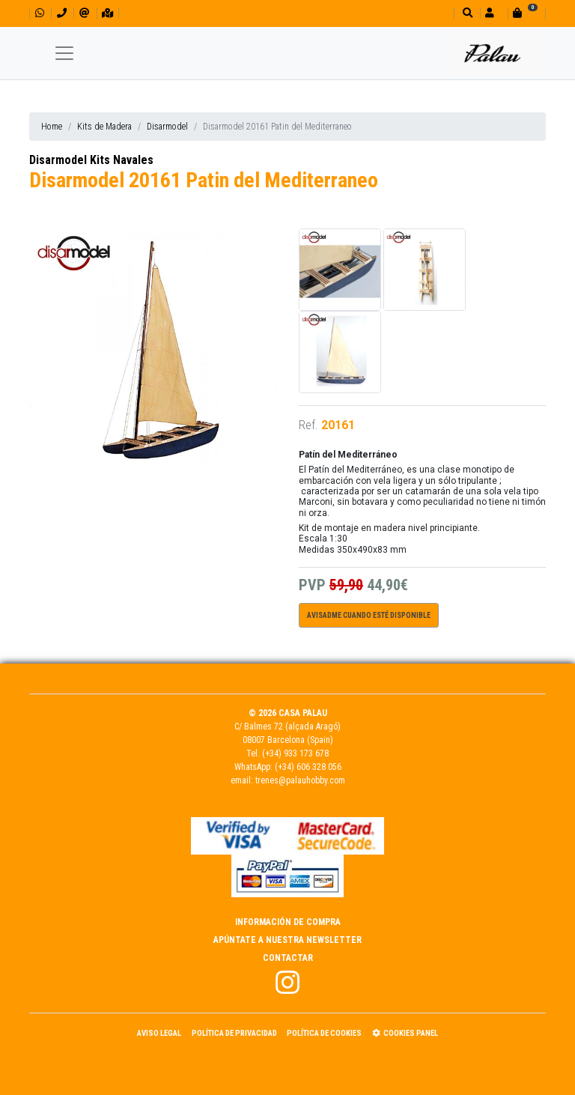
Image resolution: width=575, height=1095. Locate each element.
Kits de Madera (104, 126)
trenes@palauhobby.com (300, 780)
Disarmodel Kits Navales (91, 160)
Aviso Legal (159, 1033)
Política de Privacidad (234, 1033)
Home (51, 126)
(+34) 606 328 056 (308, 767)
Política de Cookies (324, 1033)
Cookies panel (405, 1033)
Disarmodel (167, 126)
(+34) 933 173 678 (295, 753)
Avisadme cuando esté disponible (369, 615)
